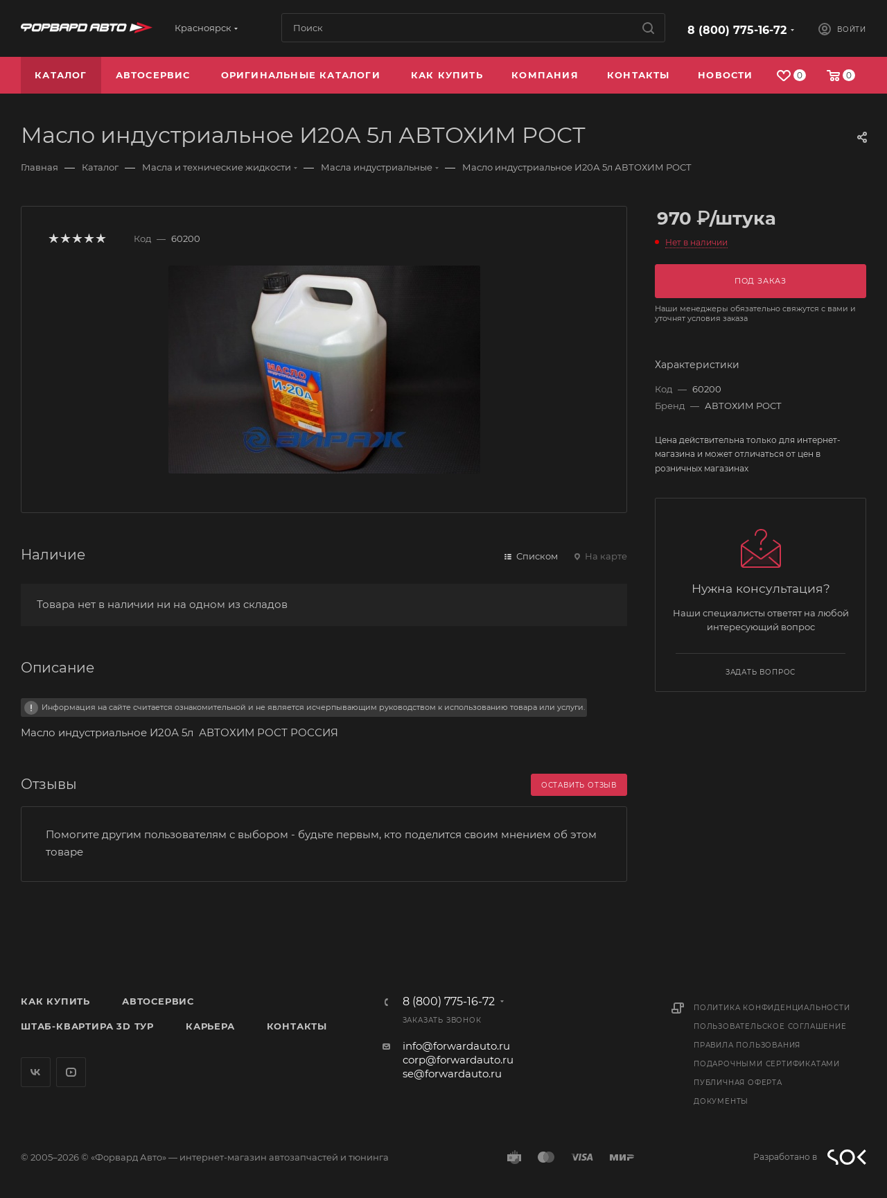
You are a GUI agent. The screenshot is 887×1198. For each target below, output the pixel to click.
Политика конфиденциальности (772, 1007)
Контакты (297, 1026)
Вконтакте (36, 1072)
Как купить (55, 1001)
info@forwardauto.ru (456, 1045)
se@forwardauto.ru (452, 1073)
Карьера (210, 1026)
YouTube (71, 1072)
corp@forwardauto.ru (458, 1059)
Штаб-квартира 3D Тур (87, 1026)
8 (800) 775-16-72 (737, 30)
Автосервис (158, 1001)
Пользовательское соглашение (770, 1026)
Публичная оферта (738, 1082)
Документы (721, 1101)
